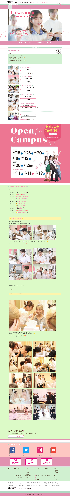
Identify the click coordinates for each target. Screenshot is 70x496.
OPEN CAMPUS (38, 470)
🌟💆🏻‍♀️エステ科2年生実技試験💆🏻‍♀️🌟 (22, 192)
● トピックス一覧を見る (16, 436)
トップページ (38, 492)
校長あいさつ (10, 470)
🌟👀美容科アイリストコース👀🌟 (22, 212)
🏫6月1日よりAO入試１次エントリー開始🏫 (17, 57)
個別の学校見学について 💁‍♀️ (14, 61)
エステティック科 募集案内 (27, 472)
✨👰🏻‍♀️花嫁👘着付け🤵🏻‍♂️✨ (20, 207)
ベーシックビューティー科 (28, 87)
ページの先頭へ (32, 492)
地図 (54, 475)
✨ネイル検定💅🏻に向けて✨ (21, 194)
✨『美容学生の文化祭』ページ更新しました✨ (17, 60)
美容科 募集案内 (27, 470)
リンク (55, 477)
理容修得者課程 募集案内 (27, 477)
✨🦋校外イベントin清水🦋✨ (22, 205)
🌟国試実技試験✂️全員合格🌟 (14, 58)
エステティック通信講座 (28, 105)
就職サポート (47, 470)
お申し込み (56, 479)
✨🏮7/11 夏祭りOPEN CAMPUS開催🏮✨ (17, 55)
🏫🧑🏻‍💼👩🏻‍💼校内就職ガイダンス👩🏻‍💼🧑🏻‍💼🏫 (23, 208)
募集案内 (28, 72)
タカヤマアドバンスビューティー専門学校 (19, 1)
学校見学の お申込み (55, 472)
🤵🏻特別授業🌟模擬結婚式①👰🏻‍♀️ (21, 201)
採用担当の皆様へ (48, 475)
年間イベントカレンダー (39, 475)
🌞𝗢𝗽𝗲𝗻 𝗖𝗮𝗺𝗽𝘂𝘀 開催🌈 (21, 203)
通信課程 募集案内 (28, 475)
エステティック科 (28, 78)
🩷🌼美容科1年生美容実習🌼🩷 (22, 210)
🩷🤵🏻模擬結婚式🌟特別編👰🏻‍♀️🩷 (22, 196)
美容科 (28, 69)
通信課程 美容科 (28, 96)
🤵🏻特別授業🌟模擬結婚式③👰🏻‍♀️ (21, 198)
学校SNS (37, 479)
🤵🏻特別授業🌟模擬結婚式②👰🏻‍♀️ (21, 199)
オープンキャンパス (28, 115)
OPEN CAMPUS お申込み (56, 470)
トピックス (37, 477)
